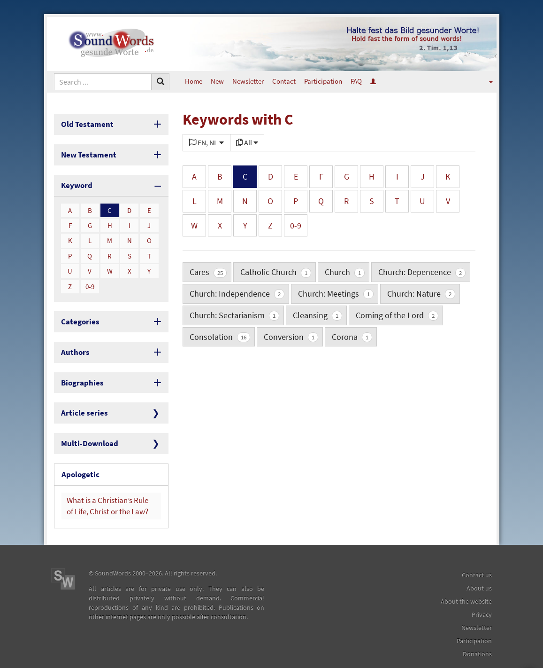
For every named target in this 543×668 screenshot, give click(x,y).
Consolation (220, 336)
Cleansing (317, 315)
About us (479, 571)
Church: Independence (237, 293)
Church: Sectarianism (234, 315)
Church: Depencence (422, 272)
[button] (485, 81)
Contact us (477, 558)
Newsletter (248, 81)
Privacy (482, 597)
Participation (323, 81)
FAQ (356, 81)
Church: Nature (421, 293)
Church (345, 272)
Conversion (291, 336)
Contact (284, 81)
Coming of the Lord (397, 315)
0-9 (89, 281)
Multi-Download (86, 431)
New (217, 81)
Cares (208, 272)
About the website (466, 584)
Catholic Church (275, 272)
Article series (81, 402)
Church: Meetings (336, 293)
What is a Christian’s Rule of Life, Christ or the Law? (107, 490)
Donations (477, 637)
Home (193, 81)
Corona (352, 336)
